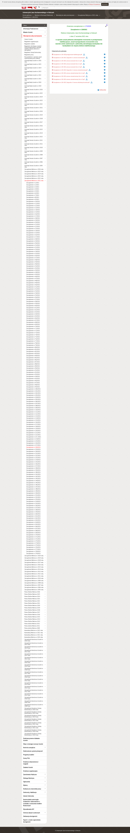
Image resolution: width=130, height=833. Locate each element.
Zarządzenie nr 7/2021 (32, 193)
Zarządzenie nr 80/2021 (33, 345)
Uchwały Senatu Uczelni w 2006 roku (33, 160)
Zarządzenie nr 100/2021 (33, 387)
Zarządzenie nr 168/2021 (33, 528)
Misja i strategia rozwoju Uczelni (33, 742)
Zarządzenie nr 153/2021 (33, 497)
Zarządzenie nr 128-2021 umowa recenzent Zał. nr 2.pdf (68, 62)
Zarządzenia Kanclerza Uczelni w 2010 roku (33, 696)
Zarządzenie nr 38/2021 (33, 258)
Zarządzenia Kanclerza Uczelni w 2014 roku (33, 681)
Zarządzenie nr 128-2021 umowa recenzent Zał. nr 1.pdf (68, 59)
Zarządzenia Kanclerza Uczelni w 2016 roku (33, 674)
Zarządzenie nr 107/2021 (33, 401)
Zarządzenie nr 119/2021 (33, 426)
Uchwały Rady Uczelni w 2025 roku (32, 62)
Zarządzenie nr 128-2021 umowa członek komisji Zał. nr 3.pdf (69, 77)
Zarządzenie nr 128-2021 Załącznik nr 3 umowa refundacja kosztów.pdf (71, 80)
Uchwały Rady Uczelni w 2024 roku (32, 66)
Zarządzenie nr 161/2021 (33, 514)
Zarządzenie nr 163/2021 (33, 518)
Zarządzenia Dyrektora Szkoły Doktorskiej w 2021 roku (32, 725)
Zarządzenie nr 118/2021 (33, 424)
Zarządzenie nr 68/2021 (33, 320)
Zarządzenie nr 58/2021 (33, 299)
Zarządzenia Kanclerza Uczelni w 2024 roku (33, 645)
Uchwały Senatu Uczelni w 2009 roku (33, 149)
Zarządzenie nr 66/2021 (33, 316)
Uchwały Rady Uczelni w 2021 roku (32, 77)
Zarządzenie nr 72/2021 (33, 328)
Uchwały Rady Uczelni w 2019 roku (32, 84)
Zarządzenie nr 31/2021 (33, 243)
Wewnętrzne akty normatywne (65, 15)
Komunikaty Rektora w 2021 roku (33, 633)
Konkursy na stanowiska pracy (32, 787)
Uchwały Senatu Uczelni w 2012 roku (33, 138)
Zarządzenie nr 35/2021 (33, 251)
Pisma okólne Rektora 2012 (32, 621)
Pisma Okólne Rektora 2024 (32, 594)
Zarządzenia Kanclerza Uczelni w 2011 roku (33, 692)
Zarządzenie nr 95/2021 (33, 376)
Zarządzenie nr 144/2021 (33, 478)
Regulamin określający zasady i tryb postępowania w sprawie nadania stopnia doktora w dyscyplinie (32, 46)
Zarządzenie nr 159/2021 (33, 510)
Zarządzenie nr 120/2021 (33, 428)
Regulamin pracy (29, 53)
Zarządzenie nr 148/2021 (33, 487)
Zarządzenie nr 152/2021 (33, 495)
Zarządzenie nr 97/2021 (33, 381)
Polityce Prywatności (94, 4)
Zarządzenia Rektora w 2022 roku (33, 176)
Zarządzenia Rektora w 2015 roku (33, 565)
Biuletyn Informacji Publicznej (44, 15)
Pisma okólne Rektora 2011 (32, 624)
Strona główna (27, 15)
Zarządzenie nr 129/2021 (33, 447)
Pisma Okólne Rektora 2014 (32, 617)
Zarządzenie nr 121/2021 (33, 431)
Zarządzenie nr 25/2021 (33, 231)
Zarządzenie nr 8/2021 (32, 195)
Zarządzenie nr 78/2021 (33, 341)
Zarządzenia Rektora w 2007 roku (33, 583)
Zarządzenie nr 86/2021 (33, 358)
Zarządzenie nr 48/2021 (33, 278)
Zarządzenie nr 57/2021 (33, 297)
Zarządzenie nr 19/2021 (33, 218)
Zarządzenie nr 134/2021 (33, 458)
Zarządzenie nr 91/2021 (33, 368)
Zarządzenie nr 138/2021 (33, 466)
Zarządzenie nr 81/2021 (33, 347)
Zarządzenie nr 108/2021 (33, 403)
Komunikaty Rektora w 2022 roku (33, 630)
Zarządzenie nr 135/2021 (33, 460)
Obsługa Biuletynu (28, 776)
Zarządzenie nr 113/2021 (33, 414)
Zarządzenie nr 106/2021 (33, 399)
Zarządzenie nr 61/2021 (33, 306)
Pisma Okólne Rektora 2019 (32, 606)
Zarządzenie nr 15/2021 (33, 210)
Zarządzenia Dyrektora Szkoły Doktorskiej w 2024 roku (32, 714)
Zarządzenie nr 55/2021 (33, 293)
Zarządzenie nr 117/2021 (33, 422)
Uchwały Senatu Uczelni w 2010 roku (33, 146)
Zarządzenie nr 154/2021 (33, 499)
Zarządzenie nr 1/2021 (32, 181)
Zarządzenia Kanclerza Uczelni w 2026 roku (33, 638)
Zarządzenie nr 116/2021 (33, 420)
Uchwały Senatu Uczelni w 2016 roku (33, 124)
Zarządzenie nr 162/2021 (33, 516)
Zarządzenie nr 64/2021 (33, 312)
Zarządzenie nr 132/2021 (33, 453)
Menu (25, 23)
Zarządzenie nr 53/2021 (33, 289)
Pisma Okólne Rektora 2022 (32, 599)
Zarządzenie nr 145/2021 (33, 481)
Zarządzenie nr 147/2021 (33, 485)
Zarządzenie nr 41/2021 (33, 264)
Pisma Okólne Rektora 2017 (32, 610)
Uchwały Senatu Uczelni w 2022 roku (33, 102)
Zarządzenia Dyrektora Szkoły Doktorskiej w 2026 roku (32, 706)
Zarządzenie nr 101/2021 (33, 389)
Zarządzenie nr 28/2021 (33, 237)
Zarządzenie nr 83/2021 (33, 351)
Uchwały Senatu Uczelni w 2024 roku (33, 95)
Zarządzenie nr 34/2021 (33, 249)
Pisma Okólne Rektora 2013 (32, 619)
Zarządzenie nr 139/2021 (33, 468)
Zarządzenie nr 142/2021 (33, 474)
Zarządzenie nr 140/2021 (33, 470)
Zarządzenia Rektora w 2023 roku (33, 174)
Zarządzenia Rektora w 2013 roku (33, 569)
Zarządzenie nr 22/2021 (33, 224)
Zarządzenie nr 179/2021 (33, 551)
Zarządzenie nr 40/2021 (33, 262)
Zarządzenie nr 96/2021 (33, 378)
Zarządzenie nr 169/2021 (33, 531)
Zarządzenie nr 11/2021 (33, 201)
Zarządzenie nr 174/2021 (33, 541)
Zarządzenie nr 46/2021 (33, 274)
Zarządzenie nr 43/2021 (33, 268)
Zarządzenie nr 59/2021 (33, 301)
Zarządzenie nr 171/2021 (33, 535)
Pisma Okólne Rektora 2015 (32, 615)
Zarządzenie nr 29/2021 (33, 239)
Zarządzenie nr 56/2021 (33, 295)
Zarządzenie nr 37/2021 (33, 256)
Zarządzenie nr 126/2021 (33, 441)
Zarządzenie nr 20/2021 (33, 220)
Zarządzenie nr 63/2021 (33, 310)
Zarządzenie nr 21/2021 (33, 222)
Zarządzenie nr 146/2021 (33, 483)
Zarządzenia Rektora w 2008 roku (33, 581)
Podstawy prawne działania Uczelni (31, 737)
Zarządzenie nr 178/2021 (33, 549)
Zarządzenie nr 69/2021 (33, 322)
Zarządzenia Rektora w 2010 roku (33, 576)
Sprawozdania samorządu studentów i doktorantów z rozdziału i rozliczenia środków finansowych (32, 800)
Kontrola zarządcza (29, 745)
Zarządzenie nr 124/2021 (33, 437)
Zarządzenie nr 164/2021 (33, 520)
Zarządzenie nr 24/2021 (33, 228)
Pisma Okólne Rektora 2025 (32, 592)
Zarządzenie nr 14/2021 (33, 208)
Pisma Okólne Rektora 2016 (32, 612)
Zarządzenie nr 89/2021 (33, 364)
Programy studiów (28, 752)
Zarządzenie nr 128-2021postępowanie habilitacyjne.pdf (68, 52)
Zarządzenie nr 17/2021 (33, 214)
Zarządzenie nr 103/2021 (33, 393)
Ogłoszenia (26, 780)
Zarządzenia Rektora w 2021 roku (88, 15)
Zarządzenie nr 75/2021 (33, 335)
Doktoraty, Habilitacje (29, 790)
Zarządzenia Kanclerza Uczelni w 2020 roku (33, 659)
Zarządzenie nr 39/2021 (33, 260)
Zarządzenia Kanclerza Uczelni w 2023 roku (33, 649)
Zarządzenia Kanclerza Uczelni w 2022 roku (33, 652)
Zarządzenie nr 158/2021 (33, 508)
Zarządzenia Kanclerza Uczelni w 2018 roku (33, 667)
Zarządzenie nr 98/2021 (33, 383)
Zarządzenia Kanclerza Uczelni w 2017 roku (33, 670)
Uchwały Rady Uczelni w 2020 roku (32, 81)
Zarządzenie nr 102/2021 (33, 391)
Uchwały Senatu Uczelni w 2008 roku (33, 153)
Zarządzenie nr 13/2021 (33, 206)
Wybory (25, 783)
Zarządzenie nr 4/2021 (32, 187)
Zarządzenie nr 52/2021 (33, 287)
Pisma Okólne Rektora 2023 (32, 597)
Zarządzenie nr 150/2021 (33, 491)
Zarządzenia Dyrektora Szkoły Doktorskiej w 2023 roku (32, 717)
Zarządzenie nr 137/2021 (33, 464)
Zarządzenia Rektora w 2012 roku (33, 572)
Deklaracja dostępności (30, 814)
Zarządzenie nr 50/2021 (33, 283)
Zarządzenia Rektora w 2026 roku (33, 167)
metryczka (102, 88)
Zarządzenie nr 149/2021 (33, 489)
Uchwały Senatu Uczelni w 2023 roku (33, 99)
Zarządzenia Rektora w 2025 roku (33, 169)
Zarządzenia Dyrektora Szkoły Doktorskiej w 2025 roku (32, 710)
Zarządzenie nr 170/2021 (33, 533)
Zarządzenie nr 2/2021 (32, 183)
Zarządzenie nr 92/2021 (33, 370)
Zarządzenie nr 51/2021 (33, 285)
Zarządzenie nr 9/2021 (32, 197)
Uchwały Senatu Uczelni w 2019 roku (33, 113)
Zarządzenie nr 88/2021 (33, 362)
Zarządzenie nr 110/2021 (33, 408)
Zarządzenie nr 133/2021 (33, 456)
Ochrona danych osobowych (31, 811)
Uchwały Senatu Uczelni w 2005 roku (33, 164)
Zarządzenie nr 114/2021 (33, 416)
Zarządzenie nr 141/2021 (33, 472)
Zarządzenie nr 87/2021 (33, 360)
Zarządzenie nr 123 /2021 (33, 435)
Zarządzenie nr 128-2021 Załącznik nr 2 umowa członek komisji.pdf (70, 68)
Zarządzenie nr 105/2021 (33, 397)
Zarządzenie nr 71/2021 (33, 326)
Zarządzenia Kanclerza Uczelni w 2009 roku (33, 699)
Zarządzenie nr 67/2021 (33, 318)
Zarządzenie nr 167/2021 (33, 526)
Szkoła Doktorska (28, 794)
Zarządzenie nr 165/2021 (33, 522)
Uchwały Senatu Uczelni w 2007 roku (33, 157)
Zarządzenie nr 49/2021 (33, 281)
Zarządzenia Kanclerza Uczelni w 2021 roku (33, 656)
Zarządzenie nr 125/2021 (33, 439)
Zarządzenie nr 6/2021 (32, 191)
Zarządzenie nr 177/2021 (33, 547)
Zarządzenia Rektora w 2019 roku (33, 556)
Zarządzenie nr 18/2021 (33, 216)
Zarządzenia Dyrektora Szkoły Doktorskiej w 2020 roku (32, 728)
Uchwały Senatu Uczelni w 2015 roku (33, 128)
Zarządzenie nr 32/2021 (33, 245)
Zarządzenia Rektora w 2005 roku (33, 587)
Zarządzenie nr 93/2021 (33, 372)
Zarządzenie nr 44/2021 (33, 270)
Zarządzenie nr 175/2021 (33, 543)
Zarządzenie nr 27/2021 (33, 235)
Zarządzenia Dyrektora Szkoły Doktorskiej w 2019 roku (32, 732)
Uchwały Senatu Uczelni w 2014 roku (33, 131)
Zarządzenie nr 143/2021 (33, 476)
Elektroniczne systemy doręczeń (33, 749)
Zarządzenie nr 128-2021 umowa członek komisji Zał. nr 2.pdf (69, 74)
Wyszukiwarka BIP (28, 807)
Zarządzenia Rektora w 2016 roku (33, 563)
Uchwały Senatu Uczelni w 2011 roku (33, 142)
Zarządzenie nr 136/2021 (33, 462)
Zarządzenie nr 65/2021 (33, 314)
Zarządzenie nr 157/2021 (33, 506)
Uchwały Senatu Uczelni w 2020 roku (33, 109)
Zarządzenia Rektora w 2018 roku (33, 558)
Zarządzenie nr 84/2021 (33, 353)
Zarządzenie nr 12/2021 (33, 203)
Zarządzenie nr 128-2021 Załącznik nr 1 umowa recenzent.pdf (69, 55)
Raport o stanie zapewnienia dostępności (31, 819)
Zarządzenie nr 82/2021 (33, 349)
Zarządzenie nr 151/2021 (33, 493)
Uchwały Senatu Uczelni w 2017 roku (33, 120)
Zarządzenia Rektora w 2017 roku (33, 560)
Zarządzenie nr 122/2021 (33, 433)
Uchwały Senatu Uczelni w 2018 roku (33, 117)
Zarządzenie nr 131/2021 (33, 451)
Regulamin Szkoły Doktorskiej (32, 50)
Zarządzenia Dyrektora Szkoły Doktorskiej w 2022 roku (32, 721)
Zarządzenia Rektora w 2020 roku (33, 554)
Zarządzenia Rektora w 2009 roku (33, 578)
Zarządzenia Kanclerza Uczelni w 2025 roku (33, 641)
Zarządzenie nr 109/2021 (33, 406)
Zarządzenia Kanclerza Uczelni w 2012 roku (33, 688)
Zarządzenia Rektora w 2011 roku (33, 574)
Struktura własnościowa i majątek (30, 761)
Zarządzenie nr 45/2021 (33, 272)
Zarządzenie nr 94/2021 (33, 374)
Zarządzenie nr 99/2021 (33, 385)
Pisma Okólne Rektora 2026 (32, 590)
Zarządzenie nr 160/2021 (33, 512)
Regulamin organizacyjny (31, 39)
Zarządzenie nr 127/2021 (33, 443)
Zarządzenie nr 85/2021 (33, 356)
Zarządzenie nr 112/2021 (33, 412)
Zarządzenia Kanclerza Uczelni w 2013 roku (33, 685)
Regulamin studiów (29, 42)
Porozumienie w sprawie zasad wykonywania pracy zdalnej (33, 55)
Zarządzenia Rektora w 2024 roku (33, 172)
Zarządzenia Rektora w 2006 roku (33, 585)
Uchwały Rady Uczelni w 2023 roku (32, 70)
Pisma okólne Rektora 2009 (32, 626)
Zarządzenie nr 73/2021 (33, 331)
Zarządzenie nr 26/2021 (33, 233)
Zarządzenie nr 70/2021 (33, 324)
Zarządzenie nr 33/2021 (33, 247)
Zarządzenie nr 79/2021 (33, 343)
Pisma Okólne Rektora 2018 (32, 608)
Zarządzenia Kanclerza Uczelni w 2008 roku (33, 703)
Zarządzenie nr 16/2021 (33, 212)
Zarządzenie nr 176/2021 (33, 545)
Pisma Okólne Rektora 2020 (32, 603)
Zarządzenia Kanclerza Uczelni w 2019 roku (33, 663)
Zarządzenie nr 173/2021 (33, 539)
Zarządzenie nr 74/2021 (33, 333)
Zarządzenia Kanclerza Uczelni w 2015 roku (33, 677)
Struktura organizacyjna (30, 769)
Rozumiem (105, 4)
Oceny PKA (26, 756)
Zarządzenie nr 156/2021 (33, 503)
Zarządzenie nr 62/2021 (33, 308)
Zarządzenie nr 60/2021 (33, 303)
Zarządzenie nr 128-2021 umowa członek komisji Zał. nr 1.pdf (69, 71)
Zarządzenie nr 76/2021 (33, 337)
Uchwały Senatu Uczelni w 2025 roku (33, 91)
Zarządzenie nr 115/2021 (33, 418)
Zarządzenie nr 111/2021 (33, 410)
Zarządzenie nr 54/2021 (33, 291)
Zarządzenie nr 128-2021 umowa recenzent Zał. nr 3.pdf (68, 65)
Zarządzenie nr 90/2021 (33, 366)
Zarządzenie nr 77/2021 (33, 339)
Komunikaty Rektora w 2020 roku (33, 635)
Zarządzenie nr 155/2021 (33, 501)
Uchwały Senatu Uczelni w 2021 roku (33, 106)
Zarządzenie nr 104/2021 (33, 395)
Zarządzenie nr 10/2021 (33, 199)
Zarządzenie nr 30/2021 (33, 241)
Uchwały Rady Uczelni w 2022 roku (32, 73)
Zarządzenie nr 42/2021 (33, 266)
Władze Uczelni (27, 30)
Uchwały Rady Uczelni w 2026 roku (32, 59)
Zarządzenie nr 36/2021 (33, 253)
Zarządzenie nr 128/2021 (30, 17)
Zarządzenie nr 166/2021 (33, 524)
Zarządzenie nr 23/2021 (33, 226)
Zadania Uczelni (28, 765)
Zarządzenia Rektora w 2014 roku (33, 567)
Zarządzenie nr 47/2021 (33, 276)
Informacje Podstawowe (30, 27)
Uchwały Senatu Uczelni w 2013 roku (33, 135)
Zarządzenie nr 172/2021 (33, 537)
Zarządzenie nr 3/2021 (32, 185)
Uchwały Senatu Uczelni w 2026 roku (33, 88)
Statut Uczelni (28, 37)
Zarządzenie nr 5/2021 (32, 189)
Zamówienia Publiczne (30, 772)
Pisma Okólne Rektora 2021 (32, 601)
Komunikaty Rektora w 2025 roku (33, 628)
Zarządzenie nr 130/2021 (33, 449)
